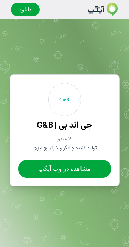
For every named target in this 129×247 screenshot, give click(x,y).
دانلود (25, 9)
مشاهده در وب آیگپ (64, 168)
